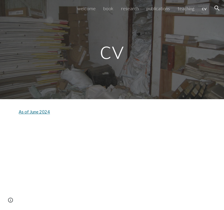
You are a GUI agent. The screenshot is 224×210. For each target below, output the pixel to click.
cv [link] (204, 8)
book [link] (108, 8)
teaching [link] (186, 8)
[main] (112, 49)
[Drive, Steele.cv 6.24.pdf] (62, 166)
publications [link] (158, 8)
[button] (217, 8)
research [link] (130, 8)
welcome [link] (86, 8)
